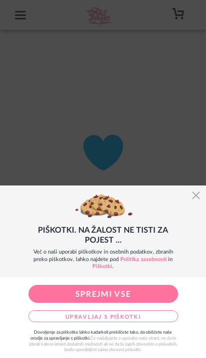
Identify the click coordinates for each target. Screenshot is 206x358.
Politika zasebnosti (143, 259)
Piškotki (102, 266)
